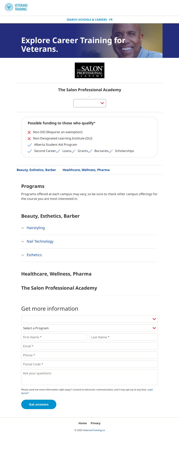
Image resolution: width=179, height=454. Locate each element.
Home (83, 423)
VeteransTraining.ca (94, 430)
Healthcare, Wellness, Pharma (86, 170)
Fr (110, 19)
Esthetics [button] (31, 255)
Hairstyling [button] (33, 228)
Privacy (95, 423)
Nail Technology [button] (37, 241)
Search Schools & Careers (87, 19)
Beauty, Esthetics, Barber (36, 170)
